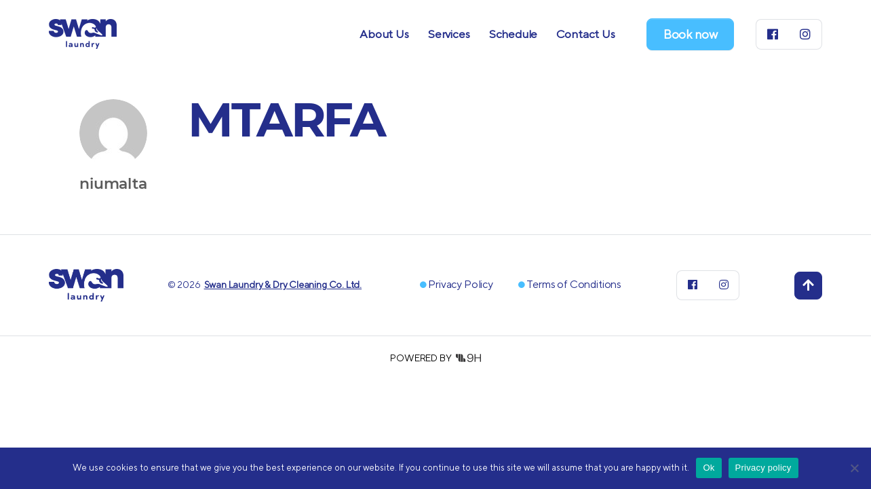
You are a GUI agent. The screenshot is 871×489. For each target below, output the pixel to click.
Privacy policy (763, 468)
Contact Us (585, 34)
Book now (690, 34)
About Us (384, 34)
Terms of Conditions (573, 284)
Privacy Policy (460, 284)
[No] (854, 468)
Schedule (513, 34)
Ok (708, 468)
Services (449, 34)
